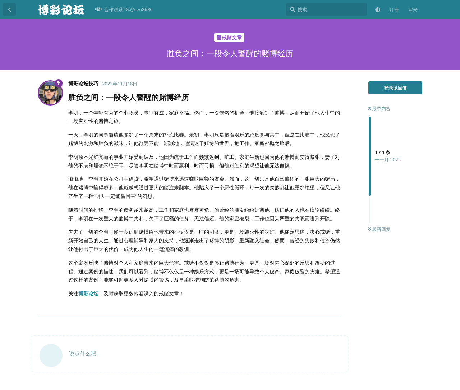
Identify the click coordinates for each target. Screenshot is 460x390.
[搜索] (326, 9)
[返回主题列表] (9, 9)
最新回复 (379, 229)
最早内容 (379, 108)
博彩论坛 (88, 293)
